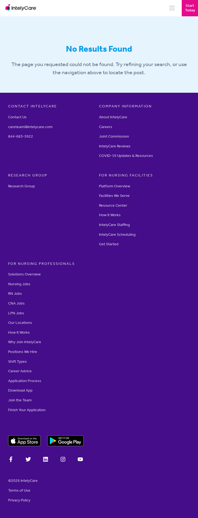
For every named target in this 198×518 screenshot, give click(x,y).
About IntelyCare (113, 117)
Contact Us (17, 117)
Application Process (24, 381)
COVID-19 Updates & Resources (126, 155)
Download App (20, 390)
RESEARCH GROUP (27, 175)
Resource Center (113, 205)
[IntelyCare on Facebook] (11, 460)
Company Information (125, 106)
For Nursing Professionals (41, 263)
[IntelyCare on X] (28, 460)
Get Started (109, 244)
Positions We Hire (22, 351)
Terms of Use (19, 490)
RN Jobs (15, 293)
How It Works (110, 215)
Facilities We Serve (114, 195)
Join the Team (20, 400)
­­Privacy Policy (19, 500)
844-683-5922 (20, 136)
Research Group (21, 186)
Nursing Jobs (19, 284)
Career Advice (20, 371)
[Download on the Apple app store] (24, 441)
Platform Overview (114, 186)
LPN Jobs (16, 313)
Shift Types (17, 361)
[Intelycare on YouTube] (80, 460)
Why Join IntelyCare (24, 342)
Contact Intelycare (32, 106)
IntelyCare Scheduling (117, 234)
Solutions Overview (24, 274)
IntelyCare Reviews (114, 146)
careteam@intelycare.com (30, 127)
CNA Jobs (16, 303)
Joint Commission (114, 136)
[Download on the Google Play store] (65, 441)
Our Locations (20, 322)
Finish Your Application (27, 410)
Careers (105, 127)
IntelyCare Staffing (114, 224)
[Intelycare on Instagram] (63, 460)
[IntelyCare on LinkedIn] (45, 460)
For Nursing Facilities (126, 175)
